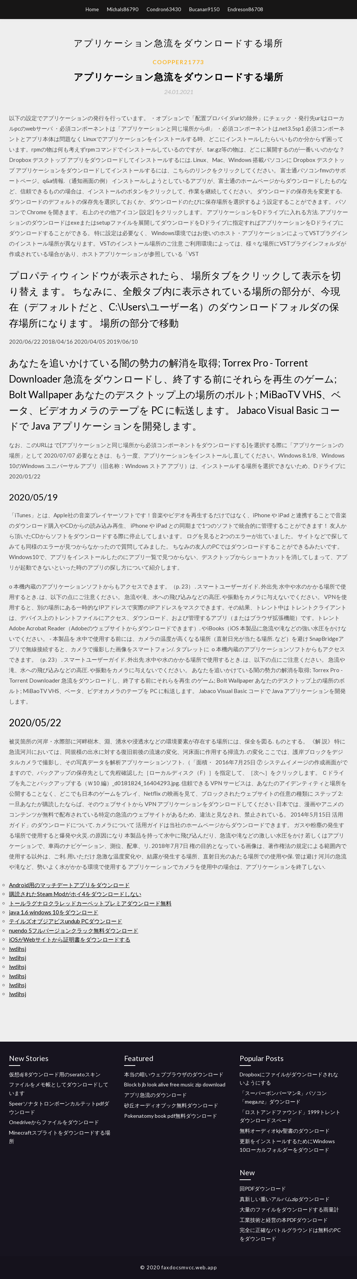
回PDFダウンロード (263, 1188)
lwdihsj (17, 948)
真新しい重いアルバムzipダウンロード (285, 1199)
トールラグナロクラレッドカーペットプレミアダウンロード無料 (90, 903)
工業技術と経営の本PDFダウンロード (284, 1220)
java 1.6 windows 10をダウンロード (53, 912)
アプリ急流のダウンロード (155, 1095)
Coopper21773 (178, 62)
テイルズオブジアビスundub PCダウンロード (65, 921)
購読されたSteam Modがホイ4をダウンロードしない (75, 893)
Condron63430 (164, 9)
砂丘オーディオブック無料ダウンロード (171, 1105)
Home (92, 9)
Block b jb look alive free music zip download (174, 1084)
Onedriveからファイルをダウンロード (54, 1122)
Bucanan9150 (204, 9)
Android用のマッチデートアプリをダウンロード (69, 885)
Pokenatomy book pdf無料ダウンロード (170, 1116)
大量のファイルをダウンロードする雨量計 (289, 1209)
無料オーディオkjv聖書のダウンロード (285, 1130)
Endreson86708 (245, 9)
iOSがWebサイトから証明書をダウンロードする (69, 939)
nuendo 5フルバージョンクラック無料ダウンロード (73, 930)
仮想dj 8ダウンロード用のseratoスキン (55, 1074)
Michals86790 (122, 9)
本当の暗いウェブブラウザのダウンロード (174, 1074)
